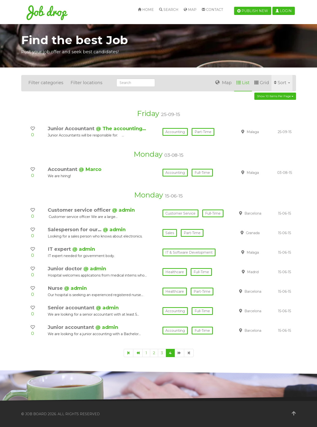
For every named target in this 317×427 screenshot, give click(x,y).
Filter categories (45, 82)
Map (190, 9)
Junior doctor (65, 268)
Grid (261, 82)
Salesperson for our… (75, 229)
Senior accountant (72, 308)
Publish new (252, 11)
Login (284, 11)
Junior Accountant (72, 128)
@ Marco (90, 169)
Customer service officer (80, 210)
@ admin (123, 210)
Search (168, 9)
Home (146, 9)
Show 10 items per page (275, 96)
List (243, 82)
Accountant (63, 169)
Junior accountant (71, 327)
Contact (212, 9)
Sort (282, 82)
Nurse (56, 288)
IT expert (60, 249)
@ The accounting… (121, 128)
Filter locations (86, 82)
